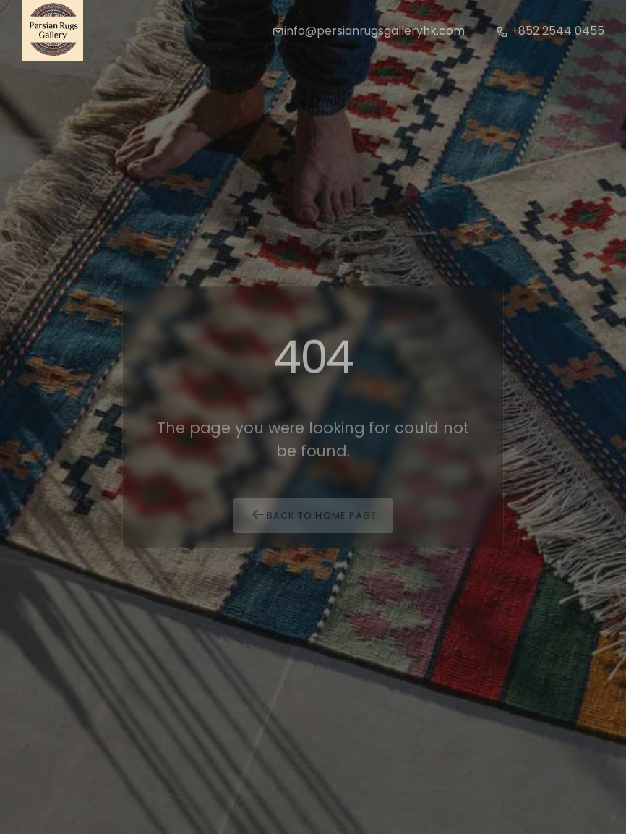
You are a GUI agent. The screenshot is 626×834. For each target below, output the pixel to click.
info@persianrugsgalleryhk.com (369, 30)
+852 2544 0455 (550, 30)
